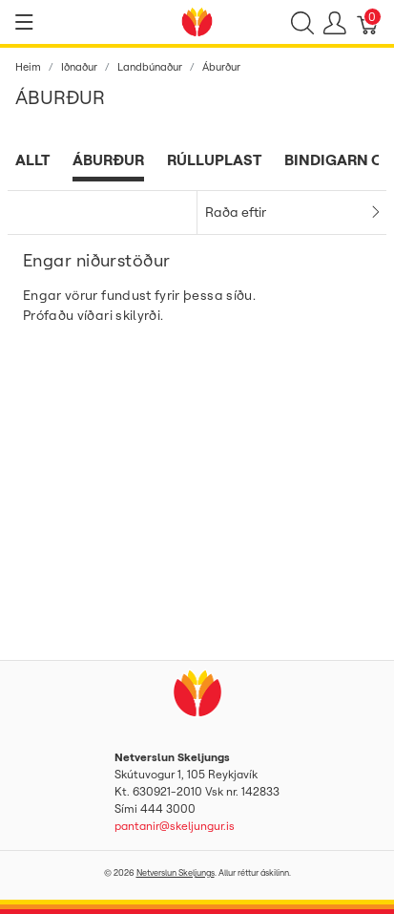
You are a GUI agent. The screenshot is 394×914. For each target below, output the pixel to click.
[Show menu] (24, 22)
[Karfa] (368, 22)
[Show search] (302, 22)
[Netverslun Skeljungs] (197, 20)
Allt (32, 159)
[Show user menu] (334, 22)
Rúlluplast (214, 159)
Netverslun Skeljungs (175, 872)
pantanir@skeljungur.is (174, 825)
